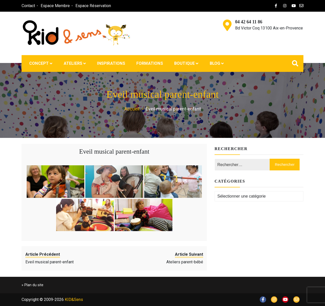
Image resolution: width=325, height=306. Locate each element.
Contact (28, 5)
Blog (215, 63)
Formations (149, 63)
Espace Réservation (93, 5)
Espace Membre (55, 5)
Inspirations (111, 63)
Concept (39, 63)
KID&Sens (74, 299)
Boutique (184, 63)
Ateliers (73, 63)
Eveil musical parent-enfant (114, 151)
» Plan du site (32, 285)
